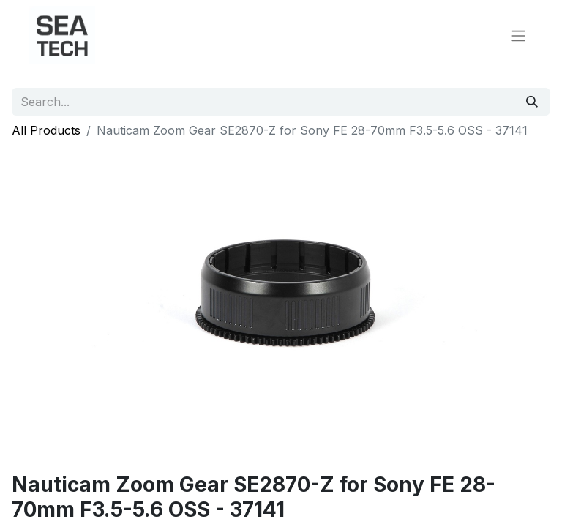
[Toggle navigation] (518, 35)
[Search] (532, 102)
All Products (46, 130)
